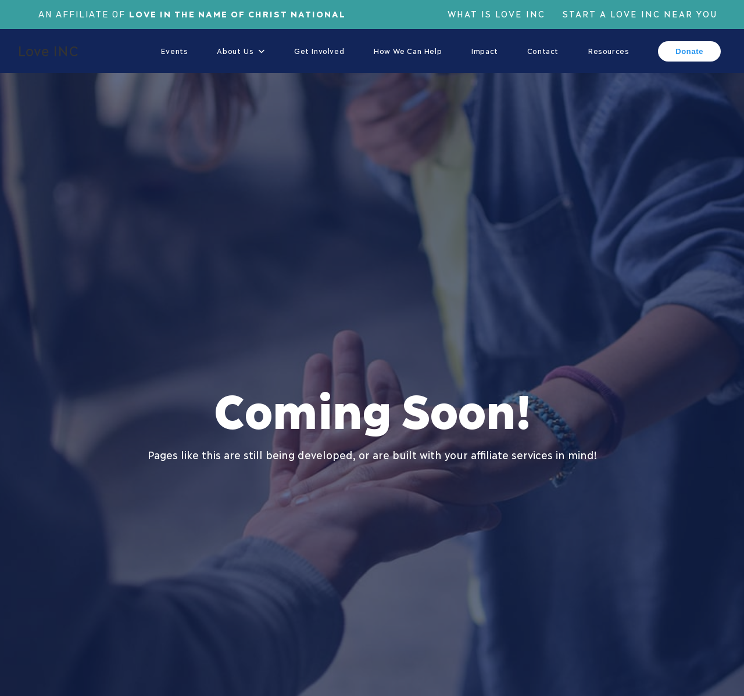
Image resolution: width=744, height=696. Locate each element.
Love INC (47, 50)
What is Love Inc (496, 13)
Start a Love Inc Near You (640, 13)
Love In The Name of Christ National (237, 13)
